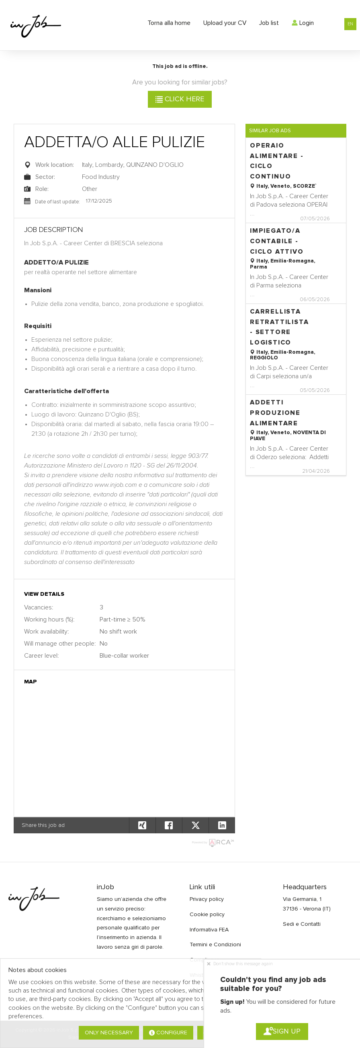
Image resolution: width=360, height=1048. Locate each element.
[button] (222, 825)
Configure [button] (168, 1033)
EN (350, 24)
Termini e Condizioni (215, 945)
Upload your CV (224, 23)
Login (303, 23)
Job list (269, 23)
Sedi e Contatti (302, 924)
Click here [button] (179, 99)
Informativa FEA (209, 930)
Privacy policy (207, 899)
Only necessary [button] (109, 1033)
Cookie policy (207, 914)
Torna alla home (168, 23)
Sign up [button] (282, 1031)
